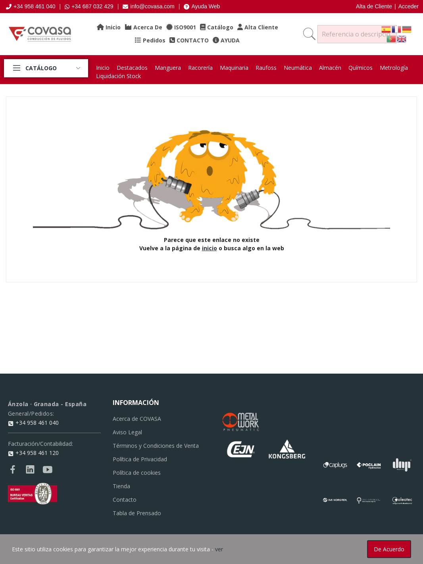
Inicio (103, 67)
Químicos (360, 67)
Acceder (408, 6)
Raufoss (266, 67)
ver (219, 549)
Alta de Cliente (374, 6)
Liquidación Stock (118, 76)
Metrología (394, 67)
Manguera (168, 67)
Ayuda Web (202, 6)
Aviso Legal (127, 432)
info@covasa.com (148, 6)
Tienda (121, 486)
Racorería (200, 67)
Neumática (298, 67)
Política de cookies (137, 472)
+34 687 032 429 (89, 6)
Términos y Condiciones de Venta (156, 445)
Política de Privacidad (140, 459)
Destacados (132, 67)
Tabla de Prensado (137, 513)
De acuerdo (389, 549)
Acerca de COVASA (137, 418)
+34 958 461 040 (31, 6)
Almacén (330, 67)
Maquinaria (234, 67)
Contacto (125, 499)
